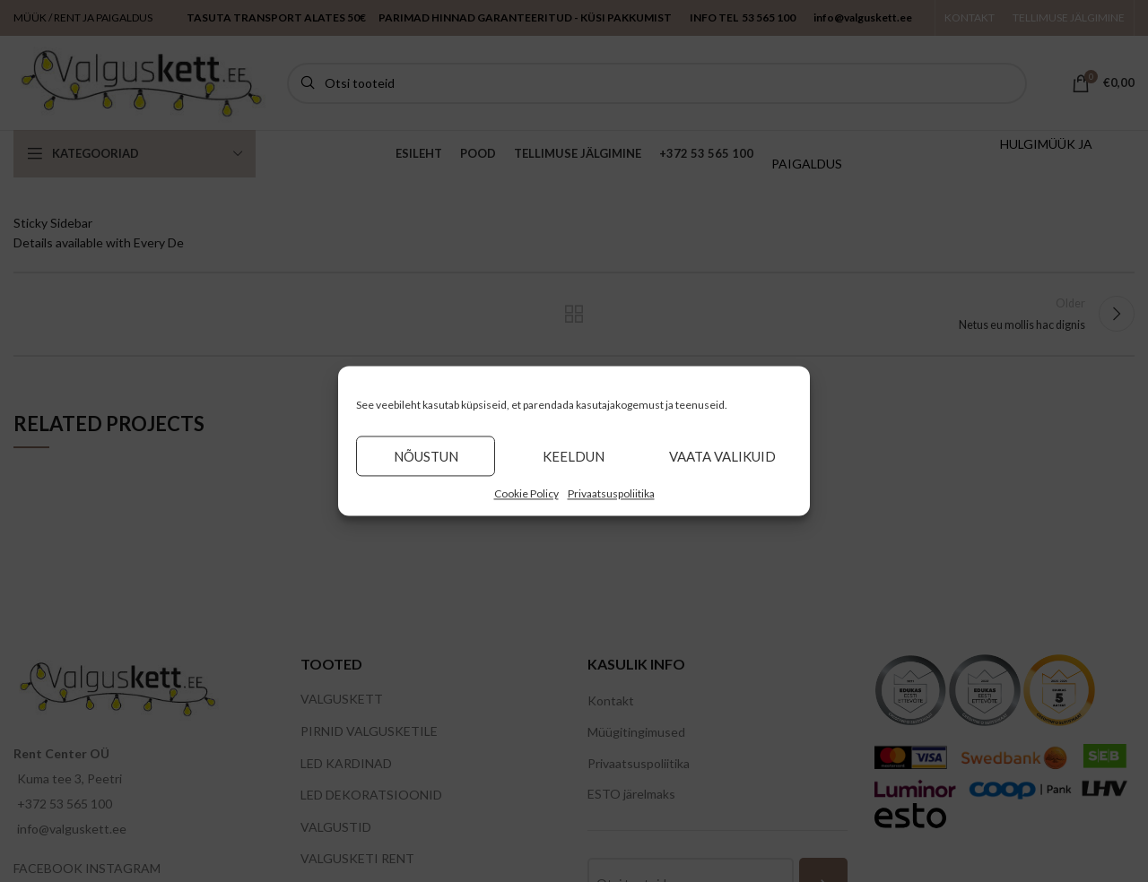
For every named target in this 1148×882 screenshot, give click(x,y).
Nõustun (426, 456)
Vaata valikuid (722, 456)
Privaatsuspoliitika (611, 493)
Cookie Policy (526, 493)
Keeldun (573, 456)
